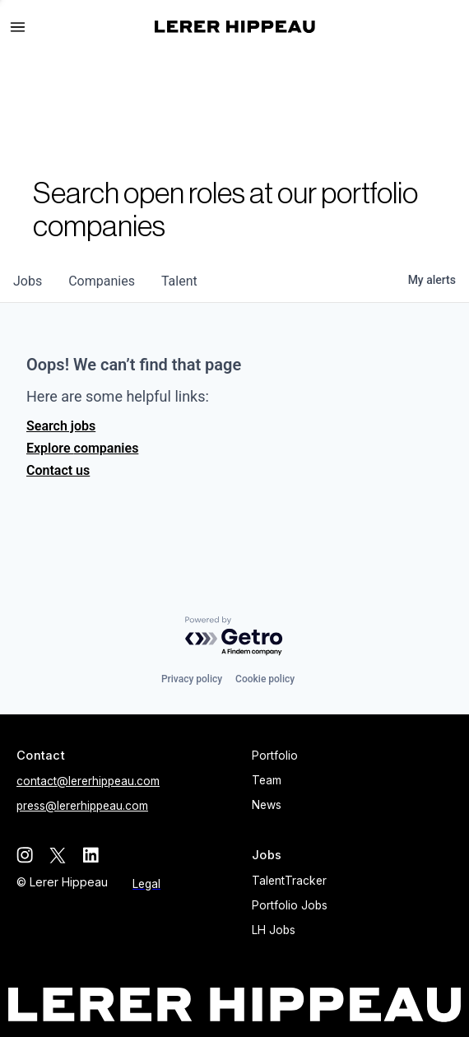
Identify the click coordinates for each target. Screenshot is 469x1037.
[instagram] (24, 855)
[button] (24, 27)
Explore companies (82, 448)
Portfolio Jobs (289, 905)
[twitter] (57, 855)
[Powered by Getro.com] (234, 636)
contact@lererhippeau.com (88, 781)
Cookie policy (265, 679)
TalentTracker (289, 880)
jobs (27, 281)
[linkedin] (90, 855)
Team (266, 780)
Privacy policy (191, 679)
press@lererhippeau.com (82, 805)
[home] (235, 26)
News (266, 804)
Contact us (58, 470)
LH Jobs (273, 930)
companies (101, 281)
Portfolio (275, 755)
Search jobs (60, 426)
